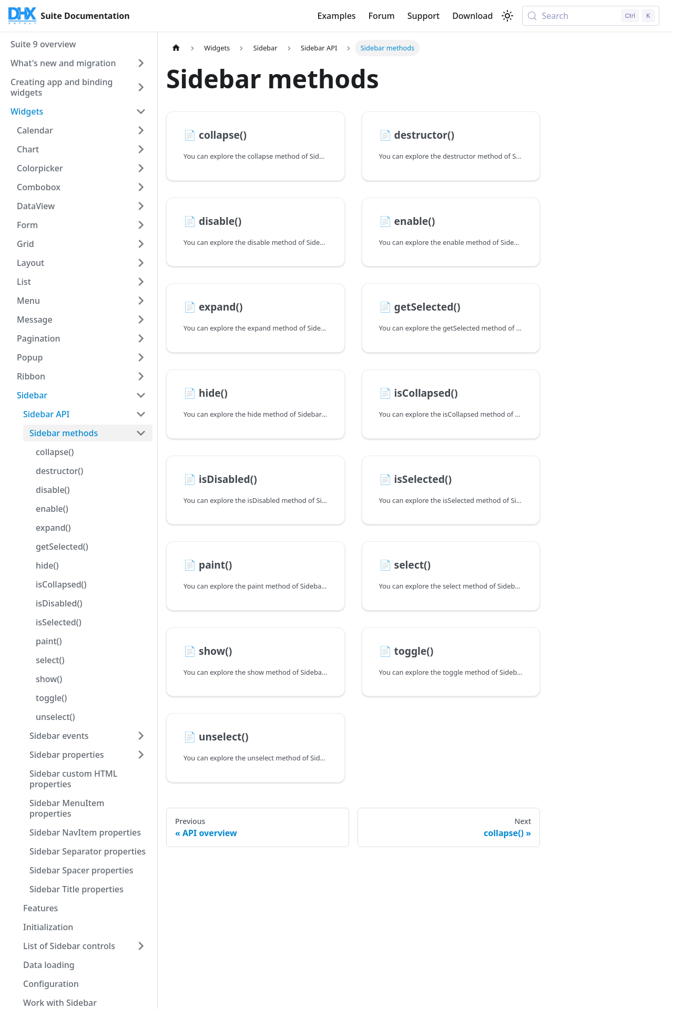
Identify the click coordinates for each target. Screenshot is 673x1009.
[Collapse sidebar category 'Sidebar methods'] (140, 433)
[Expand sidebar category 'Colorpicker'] (140, 168)
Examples (336, 16)
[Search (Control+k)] (590, 16)
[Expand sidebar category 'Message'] (140, 319)
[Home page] (176, 48)
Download (472, 16)
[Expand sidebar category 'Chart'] (140, 149)
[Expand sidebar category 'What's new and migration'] (140, 63)
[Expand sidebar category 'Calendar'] (140, 130)
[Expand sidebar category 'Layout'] (140, 262)
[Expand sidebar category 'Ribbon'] (140, 376)
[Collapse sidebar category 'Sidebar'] (140, 395)
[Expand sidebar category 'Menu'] (140, 300)
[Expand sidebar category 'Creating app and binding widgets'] (140, 87)
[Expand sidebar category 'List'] (140, 281)
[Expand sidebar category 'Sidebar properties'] (140, 754)
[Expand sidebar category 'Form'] (140, 225)
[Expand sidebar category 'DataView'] (140, 206)
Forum (382, 16)
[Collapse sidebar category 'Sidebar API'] (140, 414)
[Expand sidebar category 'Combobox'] (140, 187)
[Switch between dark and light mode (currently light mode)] (507, 15)
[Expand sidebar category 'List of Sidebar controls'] (140, 946)
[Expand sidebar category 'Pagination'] (140, 338)
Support (423, 16)
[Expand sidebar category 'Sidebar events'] (140, 735)
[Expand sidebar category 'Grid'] (140, 243)
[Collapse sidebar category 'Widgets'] (140, 111)
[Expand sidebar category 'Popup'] (140, 357)
